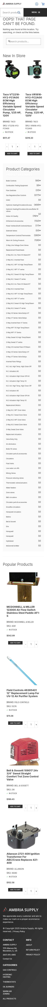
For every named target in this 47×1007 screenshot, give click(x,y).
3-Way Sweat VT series (14, 342)
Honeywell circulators (13, 512)
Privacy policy (33, 955)
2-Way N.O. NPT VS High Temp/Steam (19, 294)
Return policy (33, 950)
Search (20, 14)
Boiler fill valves (11, 449)
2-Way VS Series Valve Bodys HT (17, 313)
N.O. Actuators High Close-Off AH (18, 396)
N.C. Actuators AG (12, 371)
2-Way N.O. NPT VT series (15, 299)
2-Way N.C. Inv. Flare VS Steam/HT (18, 255)
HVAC (8, 200)
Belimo (8, 517)
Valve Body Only (12, 439)
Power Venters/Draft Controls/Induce (19, 226)
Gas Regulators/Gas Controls (16, 195)
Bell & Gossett (11, 522)
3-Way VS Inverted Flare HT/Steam (18, 347)
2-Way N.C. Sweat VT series (16, 279)
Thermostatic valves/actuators (16, 483)
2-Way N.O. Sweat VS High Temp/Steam (20, 303)
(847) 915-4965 (9, 955)
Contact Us (7, 959)
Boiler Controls (11, 181)
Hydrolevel (10, 541)
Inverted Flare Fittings (13, 362)
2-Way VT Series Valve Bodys (16, 318)
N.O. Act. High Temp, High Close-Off (18, 386)
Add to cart (12, 153)
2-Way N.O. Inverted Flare (15, 289)
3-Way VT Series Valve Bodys (16, 357)
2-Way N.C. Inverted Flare (15, 260)
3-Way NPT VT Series (13, 332)
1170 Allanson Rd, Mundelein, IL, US (10, 949)
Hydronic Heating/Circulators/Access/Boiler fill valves (22, 210)
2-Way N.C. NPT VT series (15, 269)
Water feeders (11, 488)
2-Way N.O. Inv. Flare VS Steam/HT (18, 284)
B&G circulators (11, 497)
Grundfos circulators (13, 507)
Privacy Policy (19, 931)
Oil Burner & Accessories (14, 221)
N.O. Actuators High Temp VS (16, 400)
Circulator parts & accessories (16, 454)
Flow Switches (11, 190)
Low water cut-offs (12, 468)
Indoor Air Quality (12, 216)
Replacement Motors (13, 405)
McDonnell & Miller (12, 546)
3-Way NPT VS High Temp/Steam (17, 328)
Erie (7, 526)
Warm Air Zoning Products (15, 240)
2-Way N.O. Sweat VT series (16, 308)
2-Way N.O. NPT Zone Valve (16, 420)
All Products (9, 999)
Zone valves (10, 492)
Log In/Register (36, 4)
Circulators (10, 459)
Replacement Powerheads (15, 250)
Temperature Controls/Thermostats (18, 235)
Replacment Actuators (13, 434)
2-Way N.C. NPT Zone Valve (16, 410)
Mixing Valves (11, 473)
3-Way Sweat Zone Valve (15, 429)
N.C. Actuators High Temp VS (16, 381)
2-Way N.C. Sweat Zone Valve (16, 415)
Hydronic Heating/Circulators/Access (19, 205)
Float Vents (10, 463)
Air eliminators (11, 444)
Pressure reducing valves (15, 478)
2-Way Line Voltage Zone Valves (17, 245)
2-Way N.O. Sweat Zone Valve (16, 425)
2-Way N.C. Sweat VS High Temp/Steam (20, 274)
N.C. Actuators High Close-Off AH (18, 376)
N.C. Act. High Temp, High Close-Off (18, 366)
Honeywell (9, 531)
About (29, 945)
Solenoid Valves (11, 231)
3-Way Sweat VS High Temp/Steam (18, 337)
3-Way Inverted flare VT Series (16, 323)
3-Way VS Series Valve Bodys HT (17, 352)
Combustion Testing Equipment (17, 185)
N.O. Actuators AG (12, 391)
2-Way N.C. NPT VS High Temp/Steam (19, 265)
